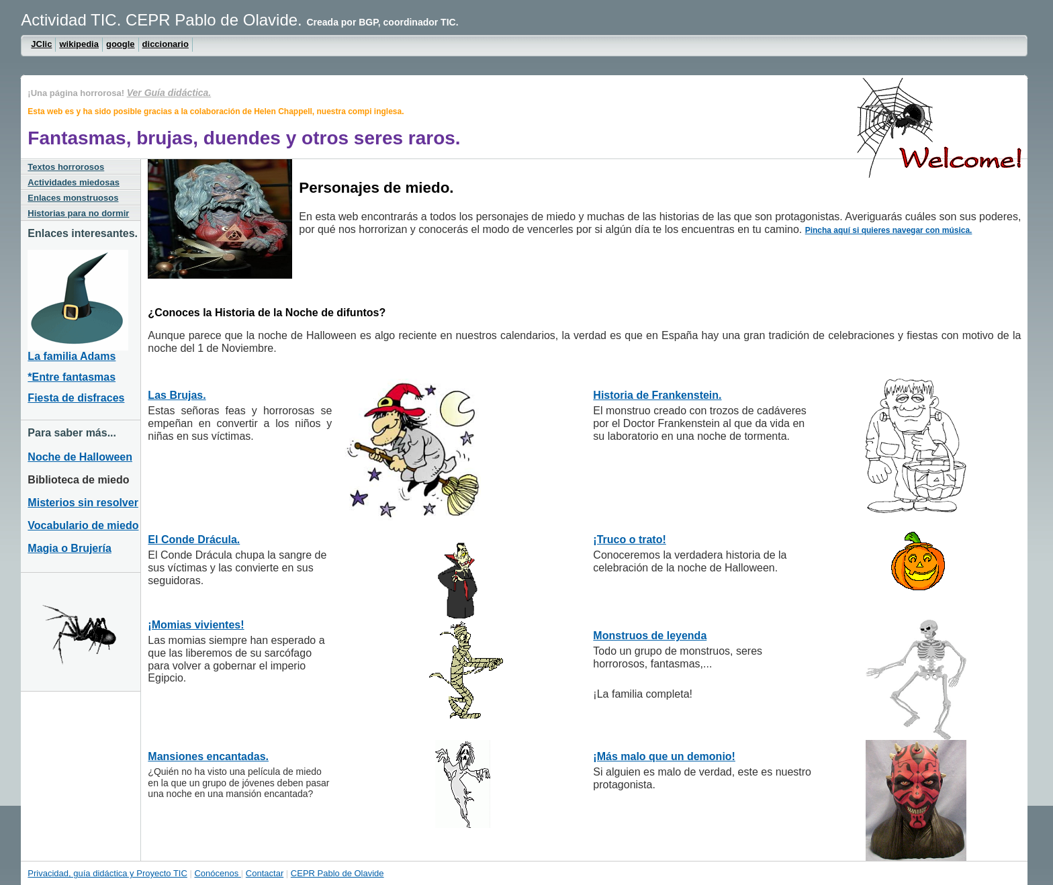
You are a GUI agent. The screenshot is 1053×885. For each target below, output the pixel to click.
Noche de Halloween (80, 457)
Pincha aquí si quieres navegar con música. (888, 230)
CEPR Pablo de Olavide (337, 873)
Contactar (264, 873)
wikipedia (79, 44)
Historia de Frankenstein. (657, 395)
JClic (41, 44)
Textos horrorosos (66, 167)
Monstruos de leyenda (649, 635)
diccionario (165, 44)
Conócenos (217, 873)
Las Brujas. (176, 395)
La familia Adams (72, 356)
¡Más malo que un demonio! (664, 756)
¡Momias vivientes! (196, 625)
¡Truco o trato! (629, 539)
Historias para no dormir (78, 213)
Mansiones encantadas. (208, 756)
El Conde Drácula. (194, 539)
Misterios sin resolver (83, 502)
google (120, 44)
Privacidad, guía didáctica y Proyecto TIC (107, 873)
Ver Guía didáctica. (169, 92)
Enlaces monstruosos (73, 198)
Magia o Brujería (69, 548)
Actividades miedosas (74, 182)
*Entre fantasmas (72, 377)
